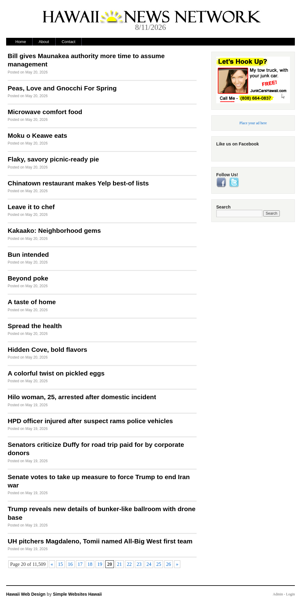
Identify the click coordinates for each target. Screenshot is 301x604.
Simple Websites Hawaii (77, 594)
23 (139, 564)
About (44, 41)
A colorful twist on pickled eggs (56, 373)
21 (119, 564)
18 (90, 564)
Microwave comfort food (45, 111)
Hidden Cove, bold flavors (47, 349)
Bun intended (28, 254)
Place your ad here (253, 123)
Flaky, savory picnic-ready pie (53, 159)
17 (80, 564)
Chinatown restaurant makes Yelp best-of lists (78, 183)
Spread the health (35, 325)
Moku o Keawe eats (37, 135)
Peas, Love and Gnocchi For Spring (62, 88)
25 (158, 564)
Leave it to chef (31, 206)
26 (168, 564)
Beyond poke (28, 278)
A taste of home (32, 301)
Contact (69, 41)
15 (60, 564)
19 (99, 564)
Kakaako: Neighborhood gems (54, 230)
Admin (278, 594)
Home (20, 41)
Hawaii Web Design (25, 594)
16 (70, 564)
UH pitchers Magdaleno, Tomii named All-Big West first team (100, 541)
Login (290, 594)
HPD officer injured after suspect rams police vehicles (90, 420)
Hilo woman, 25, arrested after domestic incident (82, 396)
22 (129, 564)
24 (149, 564)
